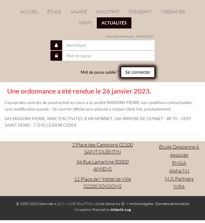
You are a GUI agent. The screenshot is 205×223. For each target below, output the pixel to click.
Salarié (78, 11)
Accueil (29, 11)
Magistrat (108, 11)
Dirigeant (140, 11)
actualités (114, 22)
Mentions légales (140, 203)
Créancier (173, 11)
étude (54, 11)
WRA (179, 186)
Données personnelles (172, 203)
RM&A (179, 163)
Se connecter (138, 72)
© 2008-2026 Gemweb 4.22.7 (40, 203)
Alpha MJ (179, 171)
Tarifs (85, 22)
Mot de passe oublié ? (99, 72)
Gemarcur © (115, 203)
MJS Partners (179, 179)
